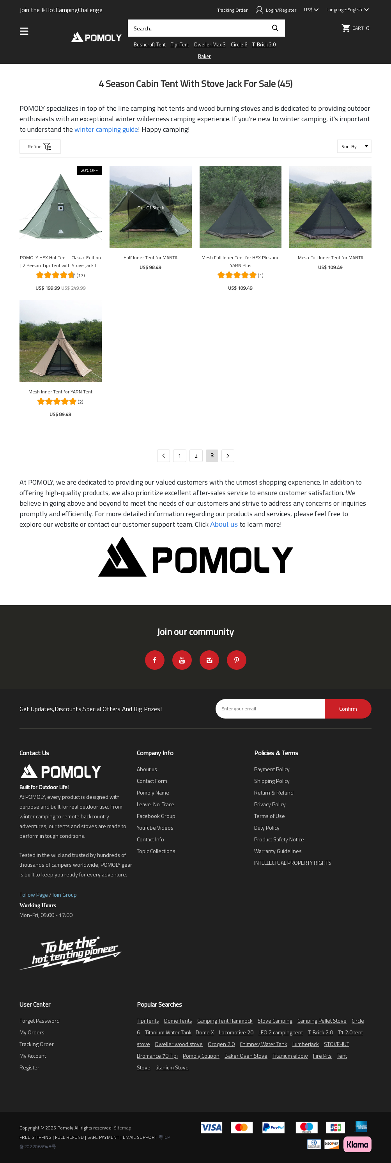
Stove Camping (275, 1020)
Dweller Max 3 (210, 44)
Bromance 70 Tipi (157, 1055)
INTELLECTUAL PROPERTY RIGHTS (292, 863)
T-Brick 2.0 (264, 44)
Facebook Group (156, 816)
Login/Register (275, 9)
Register (29, 1067)
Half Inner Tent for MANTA (150, 257)
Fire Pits (322, 1055)
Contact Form (152, 781)
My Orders (31, 1032)
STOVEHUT (336, 1044)
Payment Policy (272, 769)
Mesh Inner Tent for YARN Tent (60, 391)
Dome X (205, 1032)
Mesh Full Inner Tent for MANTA (330, 257)
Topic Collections (156, 851)
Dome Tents (178, 1020)
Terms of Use (269, 816)
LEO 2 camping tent (280, 1032)
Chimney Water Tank (263, 1044)
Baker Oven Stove (246, 1055)
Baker (204, 56)
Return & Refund (274, 792)
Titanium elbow (290, 1055)
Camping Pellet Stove (322, 1020)
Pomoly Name (153, 792)
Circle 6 (239, 44)
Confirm (348, 709)
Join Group (64, 894)
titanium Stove (172, 1067)
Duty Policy (267, 827)
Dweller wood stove (179, 1044)
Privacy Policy (270, 804)
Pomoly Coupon (201, 1055)
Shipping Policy (272, 781)
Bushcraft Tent (150, 44)
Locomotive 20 (236, 1032)
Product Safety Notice (279, 839)
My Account (32, 1055)
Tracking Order (232, 10)
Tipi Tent (180, 44)
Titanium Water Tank (168, 1032)
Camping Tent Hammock (225, 1020)
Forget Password (39, 1020)
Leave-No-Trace (155, 804)
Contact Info (150, 839)
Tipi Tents (148, 1020)
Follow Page (33, 894)
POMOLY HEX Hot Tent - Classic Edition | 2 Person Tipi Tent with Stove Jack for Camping (60, 261)
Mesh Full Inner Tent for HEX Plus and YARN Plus (241, 261)
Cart (356, 28)
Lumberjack (305, 1044)
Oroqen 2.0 (221, 1044)
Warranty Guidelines (278, 851)
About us (147, 769)
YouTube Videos (155, 827)
